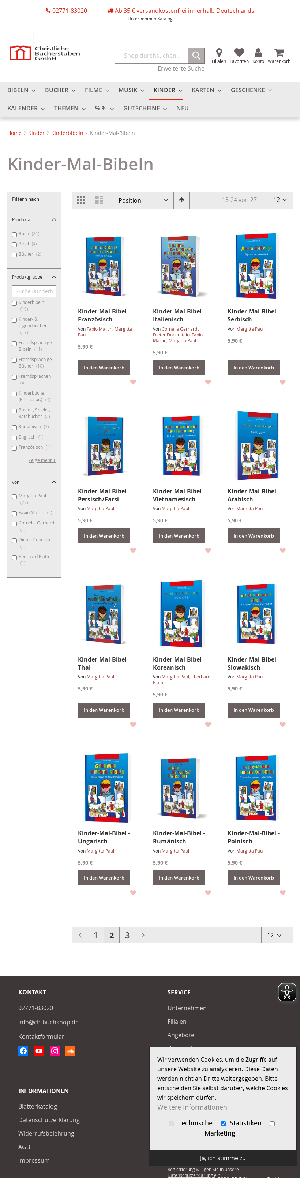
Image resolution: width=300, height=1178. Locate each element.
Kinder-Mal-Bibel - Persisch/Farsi (104, 495)
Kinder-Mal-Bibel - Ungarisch (104, 837)
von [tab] (15, 482)
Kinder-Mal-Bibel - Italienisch (179, 315)
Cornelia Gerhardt (180, 329)
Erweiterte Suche (181, 68)
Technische (191, 1123)
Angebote (181, 1035)
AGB (24, 1147)
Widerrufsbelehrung (46, 1133)
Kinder (37, 132)
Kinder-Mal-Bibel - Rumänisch (179, 837)
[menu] (150, 99)
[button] (133, 381)
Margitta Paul (182, 340)
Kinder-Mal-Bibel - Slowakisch (254, 663)
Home (15, 132)
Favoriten (239, 61)
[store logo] (45, 46)
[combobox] (160, 56)
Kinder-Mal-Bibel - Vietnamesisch (179, 495)
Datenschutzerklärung (49, 1120)
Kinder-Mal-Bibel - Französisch (104, 315)
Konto (258, 61)
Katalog (165, 19)
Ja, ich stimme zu (223, 1158)
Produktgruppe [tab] (27, 277)
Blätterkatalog (37, 1106)
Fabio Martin (99, 329)
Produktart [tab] (23, 219)
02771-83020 (69, 11)
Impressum (34, 1160)
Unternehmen (142, 19)
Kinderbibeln (68, 132)
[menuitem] (19, 90)
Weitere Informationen (192, 1107)
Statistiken (242, 1123)
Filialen (219, 61)
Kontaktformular (41, 1036)
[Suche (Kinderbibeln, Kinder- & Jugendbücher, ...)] (34, 291)
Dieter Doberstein (171, 335)
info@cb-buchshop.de (48, 1022)
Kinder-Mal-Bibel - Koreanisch (179, 663)
